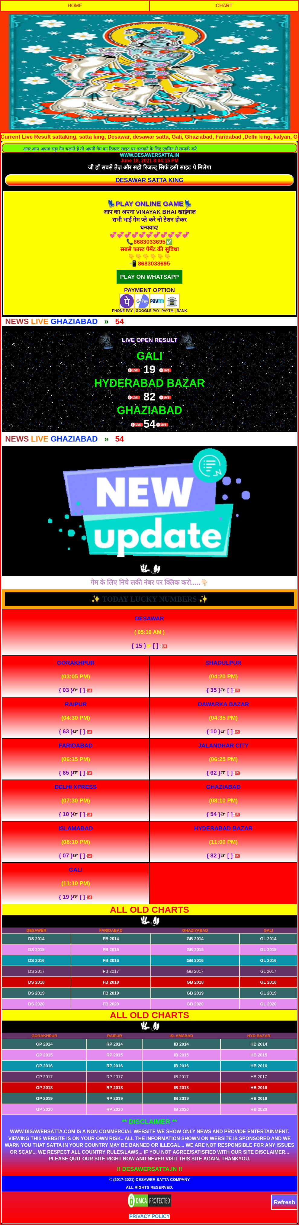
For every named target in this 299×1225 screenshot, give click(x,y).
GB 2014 (195, 938)
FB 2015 (111, 949)
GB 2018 (195, 982)
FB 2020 (111, 1004)
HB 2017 (259, 1076)
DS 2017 (36, 971)
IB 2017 (181, 1076)
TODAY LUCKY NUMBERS (150, 599)
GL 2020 (268, 1004)
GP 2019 (44, 1098)
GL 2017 (268, 971)
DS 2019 (36, 993)
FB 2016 (111, 960)
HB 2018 (258, 1087)
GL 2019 (268, 993)
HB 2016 (258, 1065)
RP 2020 (114, 1109)
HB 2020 (258, 1109)
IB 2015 (181, 1055)
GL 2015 (268, 949)
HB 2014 (258, 1044)
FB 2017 (111, 971)
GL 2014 (268, 938)
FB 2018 (111, 982)
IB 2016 (181, 1065)
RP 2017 (114, 1076)
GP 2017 (44, 1076)
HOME (75, 5)
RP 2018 (114, 1087)
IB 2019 (181, 1098)
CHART (224, 5)
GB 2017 (195, 971)
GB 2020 (195, 1004)
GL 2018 (268, 982)
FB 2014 (111, 938)
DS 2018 (36, 982)
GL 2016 (268, 960)
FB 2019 (111, 993)
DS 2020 (36, 1004)
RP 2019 (114, 1098)
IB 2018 (181, 1087)
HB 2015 (258, 1055)
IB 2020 (181, 1109)
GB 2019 (195, 993)
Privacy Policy (149, 1216)
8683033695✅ (153, 242)
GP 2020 (44, 1109)
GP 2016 (44, 1065)
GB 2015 (195, 949)
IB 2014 (181, 1044)
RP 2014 (114, 1044)
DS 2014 (36, 938)
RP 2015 (114, 1055)
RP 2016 (114, 1065)
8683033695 (154, 263)
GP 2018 (44, 1087)
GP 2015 (44, 1055)
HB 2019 (258, 1098)
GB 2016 (195, 960)
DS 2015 (36, 949)
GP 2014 (44, 1044)
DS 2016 (36, 960)
